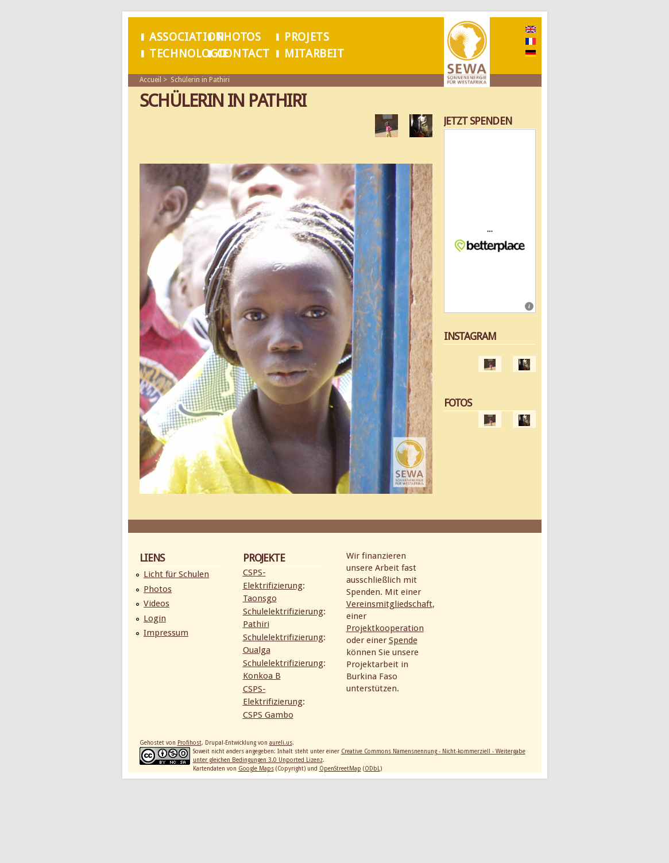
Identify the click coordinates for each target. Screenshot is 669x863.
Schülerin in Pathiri (200, 80)
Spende (403, 640)
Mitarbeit (314, 53)
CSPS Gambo (268, 715)
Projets (306, 37)
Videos (156, 603)
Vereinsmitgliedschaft (389, 604)
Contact (243, 53)
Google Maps (256, 768)
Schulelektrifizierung (283, 611)
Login (155, 618)
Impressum (166, 633)
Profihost (189, 743)
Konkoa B (262, 676)
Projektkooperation (385, 628)
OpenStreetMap (340, 768)
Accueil (150, 80)
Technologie (188, 53)
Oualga (256, 650)
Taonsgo (260, 598)
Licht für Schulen (176, 574)
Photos (239, 37)
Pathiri (256, 624)
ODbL (372, 768)
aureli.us (280, 743)
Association (186, 37)
